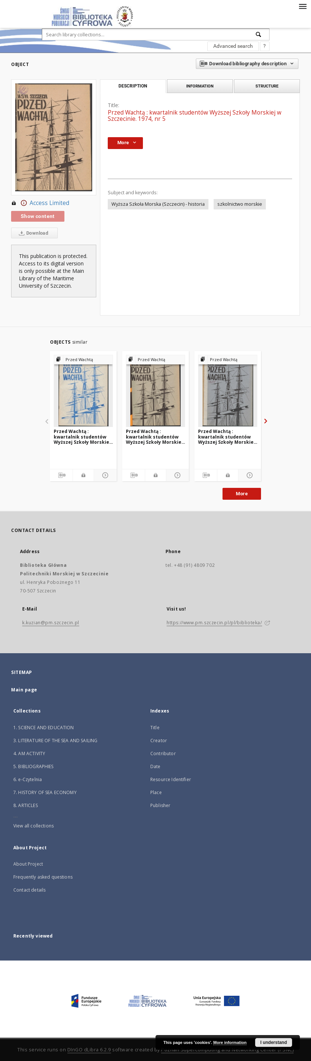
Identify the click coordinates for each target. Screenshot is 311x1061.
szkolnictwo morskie (239, 204)
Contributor (163, 753)
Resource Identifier (170, 779)
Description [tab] (132, 86)
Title (155, 727)
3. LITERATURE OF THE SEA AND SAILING (55, 740)
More (242, 493)
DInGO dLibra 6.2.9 (89, 1050)
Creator (158, 740)
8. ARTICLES (25, 805)
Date (155, 766)
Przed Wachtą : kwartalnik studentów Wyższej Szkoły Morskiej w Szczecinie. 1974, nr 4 (154, 436)
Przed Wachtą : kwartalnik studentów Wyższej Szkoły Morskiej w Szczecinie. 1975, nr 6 (226, 436)
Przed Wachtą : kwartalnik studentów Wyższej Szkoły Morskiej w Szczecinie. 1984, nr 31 (82, 436)
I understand (273, 1042)
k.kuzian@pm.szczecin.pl (50, 622)
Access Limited (40, 203)
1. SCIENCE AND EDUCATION (43, 727)
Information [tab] (200, 86)
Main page (24, 690)
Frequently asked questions (43, 877)
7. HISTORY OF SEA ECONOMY (45, 792)
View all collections (33, 826)
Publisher (160, 805)
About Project (28, 864)
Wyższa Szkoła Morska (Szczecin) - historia (158, 204)
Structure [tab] (266, 86)
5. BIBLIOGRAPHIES (33, 766)
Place (156, 792)
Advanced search (233, 46)
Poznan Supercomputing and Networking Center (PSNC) (227, 1050)
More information (230, 1042)
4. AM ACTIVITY (29, 753)
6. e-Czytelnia (27, 779)
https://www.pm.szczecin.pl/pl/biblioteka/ (214, 622)
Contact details (29, 890)
